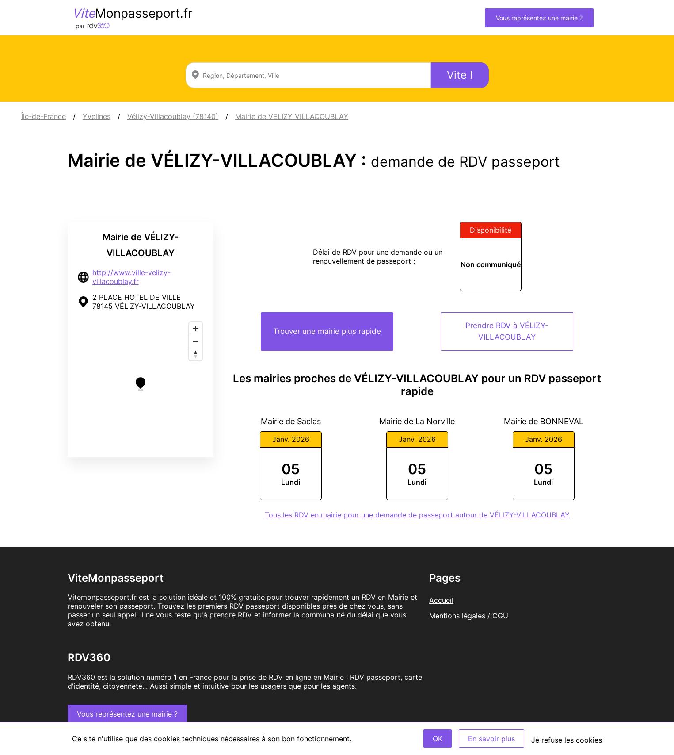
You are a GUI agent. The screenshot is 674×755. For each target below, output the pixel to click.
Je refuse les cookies (566, 740)
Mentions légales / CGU (468, 615)
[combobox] (308, 75)
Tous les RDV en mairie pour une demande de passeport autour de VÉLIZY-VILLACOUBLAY (417, 514)
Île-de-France (43, 116)
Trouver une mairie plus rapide (327, 331)
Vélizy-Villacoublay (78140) (172, 116)
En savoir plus (491, 738)
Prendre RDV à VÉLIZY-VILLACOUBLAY (506, 331)
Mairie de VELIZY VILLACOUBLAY (291, 116)
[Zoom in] (195, 328)
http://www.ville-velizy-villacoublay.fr (131, 277)
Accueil (441, 600)
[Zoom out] (195, 341)
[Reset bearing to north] (195, 354)
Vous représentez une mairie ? (539, 18)
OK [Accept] (437, 738)
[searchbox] (308, 75)
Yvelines (96, 116)
